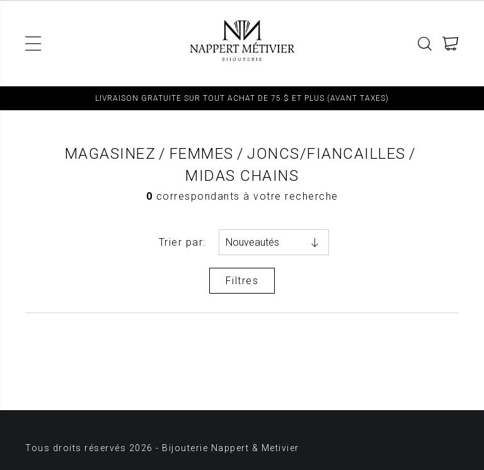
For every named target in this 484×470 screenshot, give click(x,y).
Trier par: (182, 242)
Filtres (242, 281)
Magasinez (110, 154)
